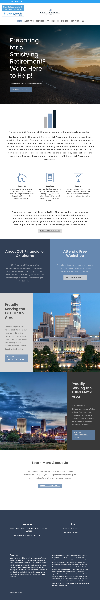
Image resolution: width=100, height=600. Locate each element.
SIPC (81, 569)
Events (78, 186)
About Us (22, 186)
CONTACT (75, 21)
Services (50, 186)
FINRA (77, 569)
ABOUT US (29, 21)
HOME (19, 21)
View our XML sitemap (16, 592)
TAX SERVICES (53, 21)
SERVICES (40, 21)
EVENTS (64, 21)
